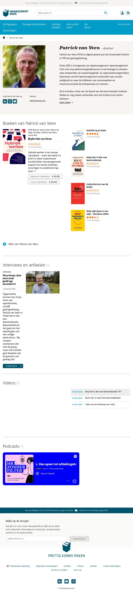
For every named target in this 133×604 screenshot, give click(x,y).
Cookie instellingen (112, 566)
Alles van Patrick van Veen (23, 244)
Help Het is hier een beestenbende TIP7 (103, 391)
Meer (30, 171)
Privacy (80, 566)
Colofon (67, 566)
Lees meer (64, 102)
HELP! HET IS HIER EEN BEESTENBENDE (103, 398)
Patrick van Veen (16, 38)
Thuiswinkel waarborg (18, 566)
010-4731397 (124, 24)
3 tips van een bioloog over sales (100, 404)
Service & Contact (59, 570)
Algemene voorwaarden (47, 566)
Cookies (93, 566)
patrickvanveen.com (37, 101)
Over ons (78, 570)
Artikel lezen (11, 366)
